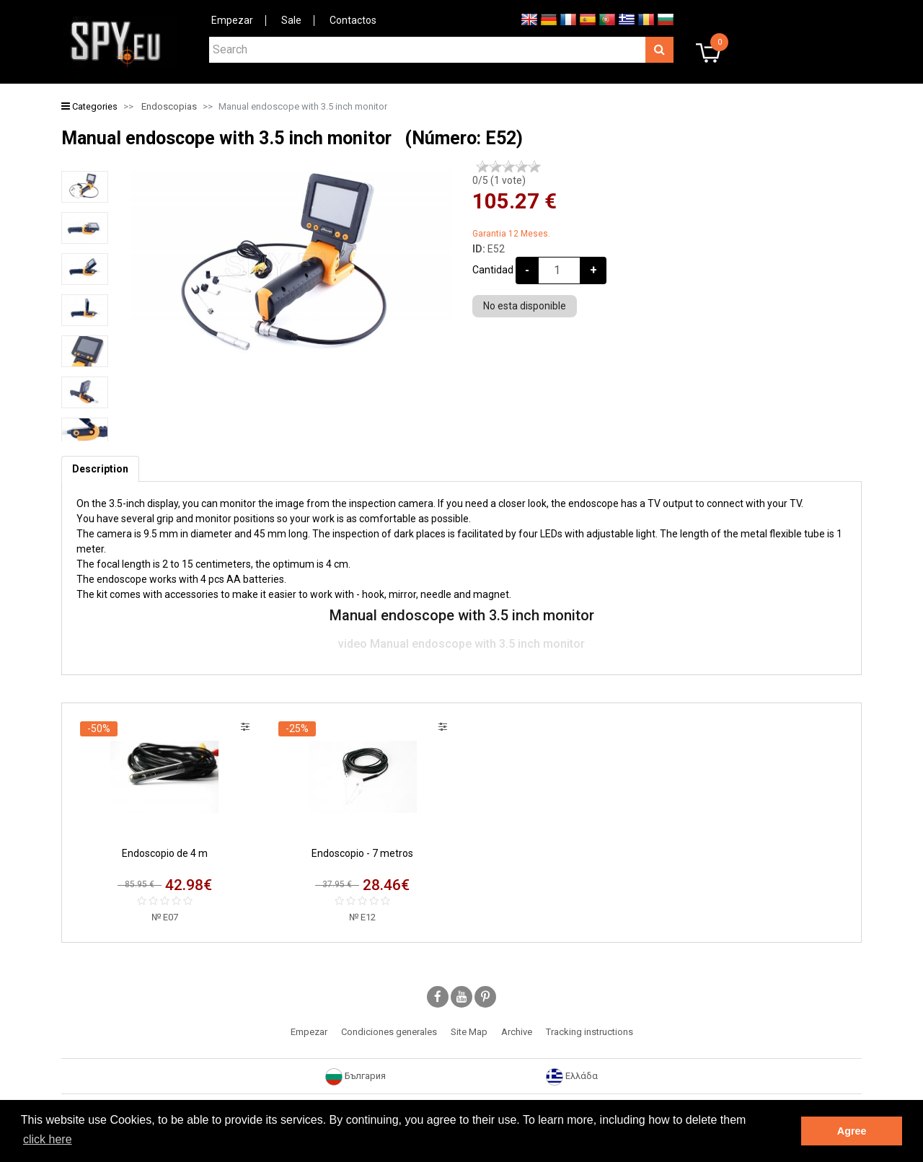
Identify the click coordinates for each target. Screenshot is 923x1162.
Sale (291, 20)
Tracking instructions (589, 1031)
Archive (516, 1031)
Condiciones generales (389, 1031)
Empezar (232, 20)
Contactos (353, 20)
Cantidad (492, 270)
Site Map (469, 1031)
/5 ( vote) (499, 180)
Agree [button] (852, 1131)
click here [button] (47, 1139)
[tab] (100, 469)
